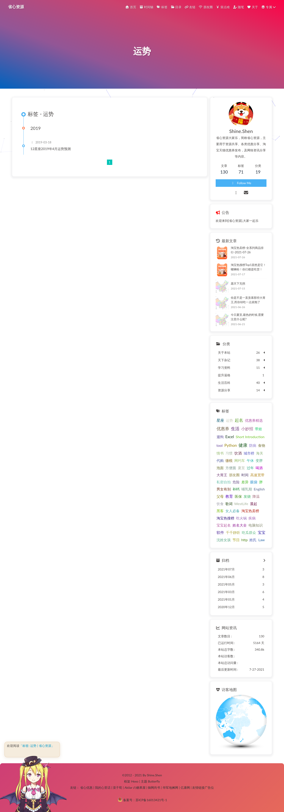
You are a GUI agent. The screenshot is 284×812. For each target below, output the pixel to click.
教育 (229, 496)
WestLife (241, 504)
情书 (220, 453)
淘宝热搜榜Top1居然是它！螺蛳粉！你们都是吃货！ (248, 267)
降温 (256, 496)
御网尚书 (154, 787)
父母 (220, 496)
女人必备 (232, 511)
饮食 (220, 504)
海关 (259, 453)
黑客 (220, 511)
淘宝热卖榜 (250, 511)
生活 (235, 428)
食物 (261, 445)
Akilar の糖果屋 (135, 787)
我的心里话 (102, 787)
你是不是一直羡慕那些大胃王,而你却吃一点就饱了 (248, 300)
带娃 (258, 429)
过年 (250, 468)
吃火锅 (241, 518)
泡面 (220, 468)
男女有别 (224, 489)
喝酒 (259, 468)
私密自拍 (224, 482)
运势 (229, 420)
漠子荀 (117, 787)
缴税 (229, 460)
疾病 (252, 518)
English (259, 489)
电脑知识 (255, 525)
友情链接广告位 (203, 787)
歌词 (229, 504)
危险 (236, 482)
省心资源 (16, 6)
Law (261, 540)
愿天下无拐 (238, 283)
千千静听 (233, 532)
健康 (243, 445)
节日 (236, 540)
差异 (244, 482)
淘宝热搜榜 (225, 518)
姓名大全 (240, 525)
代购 (220, 460)
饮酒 (238, 453)
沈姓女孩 (224, 540)
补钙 (236, 489)
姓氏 (252, 540)
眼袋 (253, 482)
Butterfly (154, 781)
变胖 (259, 460)
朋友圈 (234, 475)
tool (220, 445)
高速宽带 (257, 475)
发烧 (247, 496)
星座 (220, 420)
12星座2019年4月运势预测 (50, 149)
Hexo (134, 781)
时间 (244, 475)
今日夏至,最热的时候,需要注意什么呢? (247, 317)
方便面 (230, 468)
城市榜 (249, 453)
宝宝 (261, 532)
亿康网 (185, 787)
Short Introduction (250, 437)
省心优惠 (86, 787)
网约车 (239, 460)
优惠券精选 (254, 420)
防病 (252, 445)
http (244, 540)
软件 (220, 532)
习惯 (229, 453)
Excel (229, 436)
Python (230, 445)
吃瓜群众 (249, 532)
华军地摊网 (170, 787)
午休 (250, 460)
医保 (238, 496)
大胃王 (222, 475)
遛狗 (220, 437)
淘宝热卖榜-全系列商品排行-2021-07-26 (247, 250)
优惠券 (223, 428)
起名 (239, 420)
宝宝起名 (224, 525)
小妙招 (247, 428)
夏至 (241, 468)
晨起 (253, 504)
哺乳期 (246, 489)
